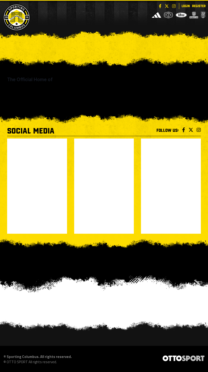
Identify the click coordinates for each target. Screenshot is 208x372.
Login (186, 5)
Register (199, 5)
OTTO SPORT (17, 362)
